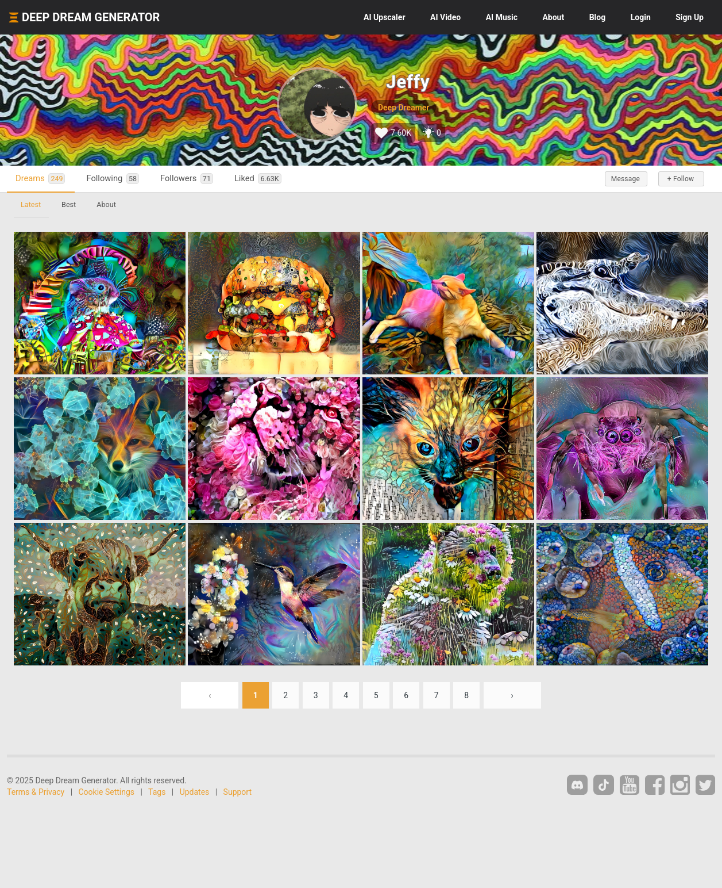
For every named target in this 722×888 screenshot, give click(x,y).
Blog (597, 17)
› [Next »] (512, 695)
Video (445, 17)
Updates (195, 792)
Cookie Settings (107, 792)
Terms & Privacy (35, 792)
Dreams (40, 178)
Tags (156, 792)
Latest (31, 204)
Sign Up (689, 17)
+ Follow (680, 179)
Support (237, 792)
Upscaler (384, 17)
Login (641, 17)
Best (68, 204)
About (553, 17)
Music (502, 17)
